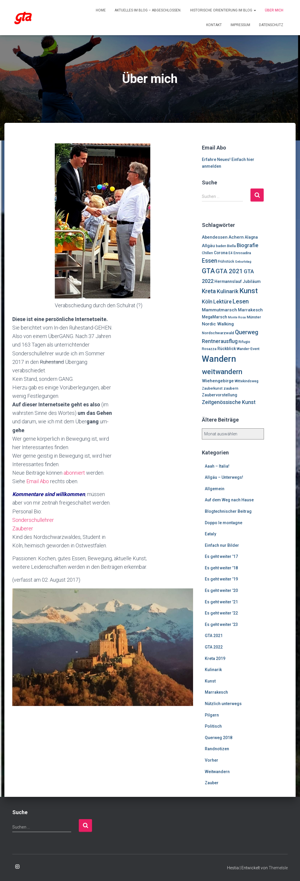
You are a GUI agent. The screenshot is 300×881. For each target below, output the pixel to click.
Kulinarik (213, 669)
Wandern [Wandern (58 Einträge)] (219, 359)
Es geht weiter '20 (221, 590)
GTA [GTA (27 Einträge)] (208, 271)
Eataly (210, 534)
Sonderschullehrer (33, 520)
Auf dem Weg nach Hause (229, 500)
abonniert (74, 473)
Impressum (240, 25)
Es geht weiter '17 (221, 556)
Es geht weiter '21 (221, 602)
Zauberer (22, 528)
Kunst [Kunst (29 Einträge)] (248, 291)
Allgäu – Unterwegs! (224, 477)
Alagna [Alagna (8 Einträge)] (251, 237)
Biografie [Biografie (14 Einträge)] (247, 245)
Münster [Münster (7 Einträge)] (254, 317)
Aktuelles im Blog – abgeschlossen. (148, 10)
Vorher (211, 760)
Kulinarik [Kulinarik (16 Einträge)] (227, 291)
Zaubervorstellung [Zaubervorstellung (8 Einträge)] (219, 395)
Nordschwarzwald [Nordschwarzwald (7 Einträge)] (218, 333)
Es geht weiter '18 (221, 568)
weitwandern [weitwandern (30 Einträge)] (222, 372)
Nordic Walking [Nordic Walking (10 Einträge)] (218, 324)
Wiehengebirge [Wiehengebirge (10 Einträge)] (218, 380)
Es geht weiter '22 (221, 613)
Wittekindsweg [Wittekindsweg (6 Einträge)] (246, 381)
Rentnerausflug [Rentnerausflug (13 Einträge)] (220, 341)
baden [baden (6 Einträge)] (221, 246)
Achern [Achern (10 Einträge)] (236, 237)
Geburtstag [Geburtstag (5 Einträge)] (243, 262)
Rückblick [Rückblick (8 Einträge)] (226, 348)
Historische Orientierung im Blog (223, 10)
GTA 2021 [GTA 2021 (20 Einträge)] (229, 271)
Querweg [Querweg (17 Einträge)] (246, 332)
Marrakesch (216, 692)
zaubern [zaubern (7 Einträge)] (231, 388)
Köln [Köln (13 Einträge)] (207, 302)
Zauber (212, 782)
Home (101, 10)
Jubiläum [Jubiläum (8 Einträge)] (251, 281)
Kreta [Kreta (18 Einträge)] (209, 291)
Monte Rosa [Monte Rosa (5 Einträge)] (237, 317)
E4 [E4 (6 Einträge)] (231, 253)
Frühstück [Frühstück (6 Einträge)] (226, 261)
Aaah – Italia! (217, 466)
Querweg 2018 (218, 737)
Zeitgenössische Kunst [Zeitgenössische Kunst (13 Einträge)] (228, 402)
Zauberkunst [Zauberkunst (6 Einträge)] (212, 388)
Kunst (210, 681)
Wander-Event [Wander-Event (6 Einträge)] (248, 349)
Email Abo (37, 481)
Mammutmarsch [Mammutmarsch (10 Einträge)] (219, 310)
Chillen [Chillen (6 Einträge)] (207, 253)
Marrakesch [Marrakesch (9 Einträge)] (250, 310)
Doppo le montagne (223, 522)
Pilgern (212, 715)
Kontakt (214, 25)
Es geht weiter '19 (221, 579)
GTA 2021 (214, 635)
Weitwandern (217, 771)
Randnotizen (217, 748)
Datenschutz (271, 25)
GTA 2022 (214, 647)
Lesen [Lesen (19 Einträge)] (241, 301)
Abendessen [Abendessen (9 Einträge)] (215, 237)
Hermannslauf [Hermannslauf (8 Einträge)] (228, 281)
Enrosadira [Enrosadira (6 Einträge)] (242, 253)
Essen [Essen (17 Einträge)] (209, 260)
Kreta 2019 (215, 658)
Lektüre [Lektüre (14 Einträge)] (222, 301)
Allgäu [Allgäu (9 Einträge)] (208, 245)
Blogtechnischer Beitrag (228, 511)
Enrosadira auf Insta (17, 867)
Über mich (274, 10)
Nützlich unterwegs (223, 703)
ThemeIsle (278, 867)
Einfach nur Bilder (222, 545)
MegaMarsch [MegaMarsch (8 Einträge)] (214, 317)
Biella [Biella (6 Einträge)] (231, 246)
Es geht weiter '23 (221, 624)
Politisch (213, 726)
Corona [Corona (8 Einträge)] (221, 252)
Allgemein (214, 488)
